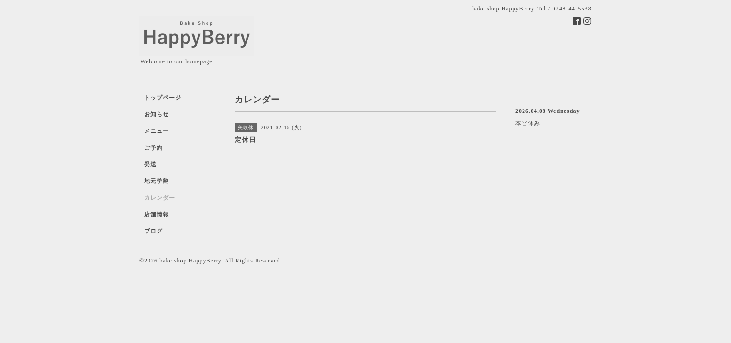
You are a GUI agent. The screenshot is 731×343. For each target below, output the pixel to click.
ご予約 (153, 147)
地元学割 (156, 181)
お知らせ (156, 114)
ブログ (153, 231)
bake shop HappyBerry (190, 260)
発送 (150, 164)
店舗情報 (156, 214)
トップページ (162, 97)
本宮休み (527, 123)
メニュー (156, 131)
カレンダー (159, 197)
